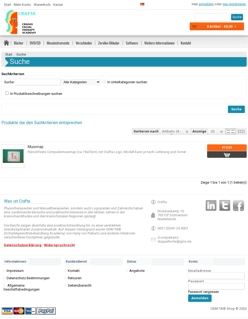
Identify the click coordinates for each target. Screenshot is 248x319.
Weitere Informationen (159, 43)
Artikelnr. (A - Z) (171, 132)
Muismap (36, 146)
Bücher (18, 43)
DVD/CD (35, 43)
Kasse (58, 5)
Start (7, 5)
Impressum (15, 271)
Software (132, 43)
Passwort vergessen (203, 292)
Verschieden (84, 43)
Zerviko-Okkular (109, 43)
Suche (21, 54)
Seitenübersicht (80, 285)
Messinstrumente (58, 43)
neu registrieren (234, 4)
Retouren (75, 278)
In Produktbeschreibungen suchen (36, 94)
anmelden (206, 4)
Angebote (137, 271)
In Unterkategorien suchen (127, 82)
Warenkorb (42, 5)
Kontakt (186, 43)
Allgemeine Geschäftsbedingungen (21, 287)
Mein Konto (22, 5)
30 (212, 131)
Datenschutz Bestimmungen (28, 278)
